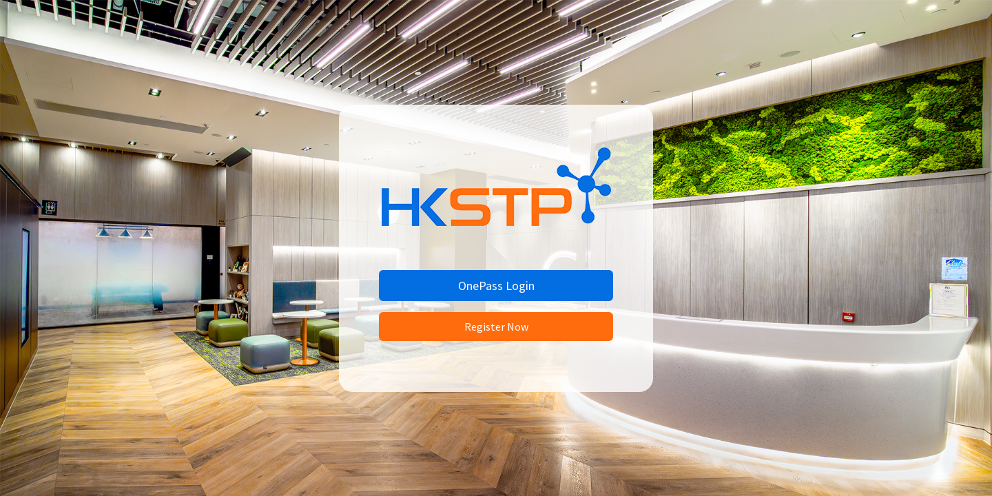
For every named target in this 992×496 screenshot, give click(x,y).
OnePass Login (496, 285)
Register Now (496, 326)
